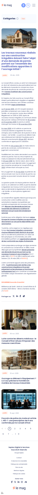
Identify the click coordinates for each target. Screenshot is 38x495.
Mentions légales (19, 470)
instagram (22, 482)
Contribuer (23, 5)
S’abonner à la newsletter (19, 461)
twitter (15, 482)
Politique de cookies (19, 474)
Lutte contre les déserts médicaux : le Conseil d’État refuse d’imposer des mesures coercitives (19, 341)
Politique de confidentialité (19, 464)
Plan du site (19, 467)
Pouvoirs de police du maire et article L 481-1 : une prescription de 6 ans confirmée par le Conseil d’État (19, 420)
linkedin (18, 482)
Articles (27, 18)
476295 (5, 291)
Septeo (21, 453)
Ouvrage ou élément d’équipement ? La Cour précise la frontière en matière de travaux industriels (19, 380)
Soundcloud (25, 482)
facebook (12, 482)
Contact (19, 458)
